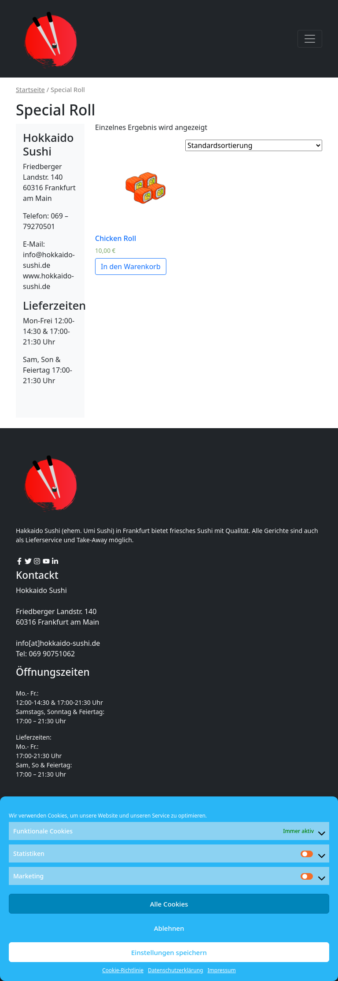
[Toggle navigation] (310, 39)
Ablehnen (169, 928)
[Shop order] (253, 145)
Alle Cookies (169, 904)
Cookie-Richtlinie (122, 970)
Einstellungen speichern (169, 952)
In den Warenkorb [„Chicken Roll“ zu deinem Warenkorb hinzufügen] (131, 266)
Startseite (30, 89)
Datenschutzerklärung (175, 970)
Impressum (221, 970)
